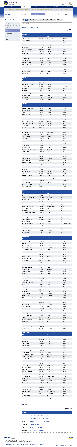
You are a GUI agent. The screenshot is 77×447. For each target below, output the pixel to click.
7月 (23, 19)
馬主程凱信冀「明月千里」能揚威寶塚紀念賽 (39, 418)
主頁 (59, 4)
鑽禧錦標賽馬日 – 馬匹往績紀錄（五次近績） (39, 415)
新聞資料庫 (37, 14)
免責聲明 (37, 444)
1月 (43, 19)
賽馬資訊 (26, 7)
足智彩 (70, 3)
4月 (33, 19)
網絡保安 (42, 444)
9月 (58, 19)
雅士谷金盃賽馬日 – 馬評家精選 (36, 430)
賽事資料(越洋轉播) (19, 9)
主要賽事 (31, 9)
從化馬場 (55, 9)
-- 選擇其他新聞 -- (27, 23)
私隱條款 (33, 444)
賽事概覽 (51, 14)
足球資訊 (35, 6)
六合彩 (70, 4)
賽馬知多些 (66, 9)
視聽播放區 (37, 9)
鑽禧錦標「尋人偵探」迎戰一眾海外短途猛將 (39, 421)
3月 (36, 19)
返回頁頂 (25, 404)
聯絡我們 (10, 444)
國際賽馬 (42, 9)
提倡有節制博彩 (27, 444)
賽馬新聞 (26, 9)
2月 (40, 19)
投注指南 (60, 9)
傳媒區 (65, 14)
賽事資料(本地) (12, 9)
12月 (47, 19)
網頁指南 (19, 444)
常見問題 (5, 444)
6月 (26, 19)
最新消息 (24, 14)
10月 (55, 19)
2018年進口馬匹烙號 (34, 424)
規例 (23, 444)
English (62, 4)
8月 (61, 19)
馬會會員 (44, 6)
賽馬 (70, 2)
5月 (30, 19)
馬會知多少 (67, 6)
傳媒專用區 (14, 444)
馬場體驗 (12, 6)
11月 (51, 19)
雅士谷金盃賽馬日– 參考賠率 (36, 427)
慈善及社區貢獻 (55, 6)
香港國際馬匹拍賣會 (48, 9)
